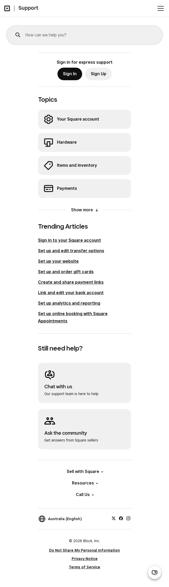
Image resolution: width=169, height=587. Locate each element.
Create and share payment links (71, 282)
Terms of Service (84, 567)
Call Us (84, 494)
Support (28, 8)
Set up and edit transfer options (71, 250)
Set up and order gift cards (66, 271)
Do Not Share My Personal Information (84, 550)
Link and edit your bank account (71, 292)
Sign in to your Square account (69, 240)
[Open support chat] (154, 572)
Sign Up (98, 73)
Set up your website (58, 261)
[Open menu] (160, 8)
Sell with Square (85, 471)
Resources (84, 483)
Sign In (70, 73)
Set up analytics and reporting (69, 303)
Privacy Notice (85, 559)
